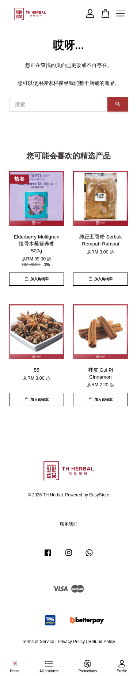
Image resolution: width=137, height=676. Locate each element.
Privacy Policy (71, 641)
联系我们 (68, 524)
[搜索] (58, 104)
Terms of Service (38, 641)
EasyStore (99, 494)
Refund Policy (101, 641)
